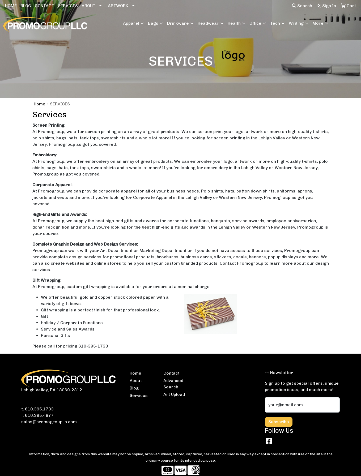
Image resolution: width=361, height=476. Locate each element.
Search (302, 5)
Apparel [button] (131, 23)
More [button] (318, 23)
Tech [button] (275, 23)
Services (139, 395)
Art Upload (174, 394)
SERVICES (68, 5)
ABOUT (88, 5)
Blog (134, 388)
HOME (11, 5)
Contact (171, 373)
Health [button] (234, 23)
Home (39, 103)
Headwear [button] (208, 23)
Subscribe (278, 421)
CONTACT (44, 5)
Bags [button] (153, 23)
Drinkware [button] (178, 23)
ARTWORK (118, 5)
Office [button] (255, 23)
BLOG (25, 5)
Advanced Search (173, 383)
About (136, 380)
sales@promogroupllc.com (49, 421)
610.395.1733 (39, 408)
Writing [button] (296, 23)
